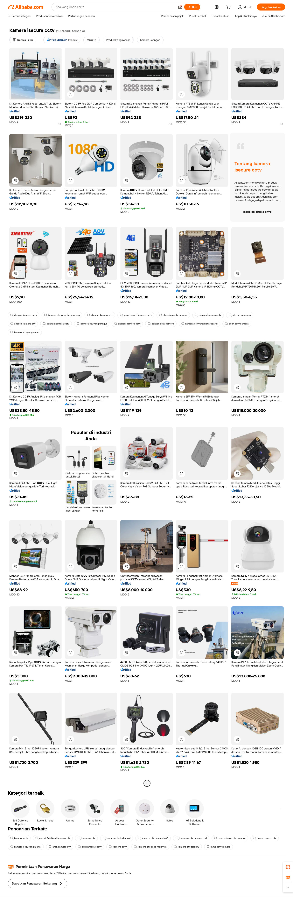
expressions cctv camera (230, 838)
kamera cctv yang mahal (25, 846)
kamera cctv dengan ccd (191, 838)
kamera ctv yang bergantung (62, 315)
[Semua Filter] (22, 40)
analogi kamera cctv (127, 323)
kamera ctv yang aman (24, 332)
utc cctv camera (240, 315)
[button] (180, 7)
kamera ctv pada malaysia (150, 846)
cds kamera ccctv (89, 846)
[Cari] (192, 7)
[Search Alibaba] (115, 7)
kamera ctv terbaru (186, 846)
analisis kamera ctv (22, 323)
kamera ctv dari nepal (116, 838)
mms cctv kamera (218, 846)
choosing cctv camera (173, 315)
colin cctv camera (237, 323)
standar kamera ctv (100, 315)
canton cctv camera (161, 323)
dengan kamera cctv (23, 315)
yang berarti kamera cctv (136, 315)
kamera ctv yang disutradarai (199, 323)
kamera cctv (19, 838)
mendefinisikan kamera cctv (52, 838)
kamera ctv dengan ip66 (153, 838)
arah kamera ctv (60, 846)
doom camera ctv (264, 838)
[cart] (229, 7)
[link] (288, 867)
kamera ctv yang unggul (92, 323)
